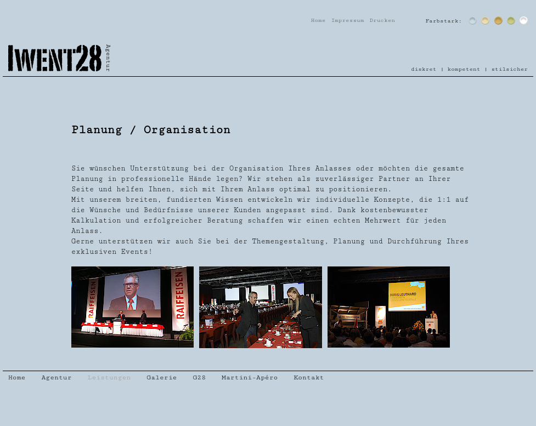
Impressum (347, 20)
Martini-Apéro (250, 377)
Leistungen (109, 377)
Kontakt (309, 377)
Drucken (382, 20)
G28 (199, 377)
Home (318, 20)
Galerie (161, 377)
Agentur (56, 377)
